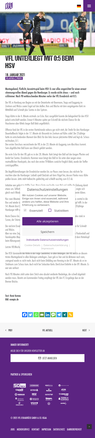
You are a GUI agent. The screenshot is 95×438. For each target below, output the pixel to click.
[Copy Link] (70, 314)
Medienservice (23, 429)
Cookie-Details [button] (32, 245)
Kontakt (35, 429)
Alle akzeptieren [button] (47, 221)
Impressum (46, 429)
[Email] (41, 314)
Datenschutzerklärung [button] (55, 245)
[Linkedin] (47, 314)
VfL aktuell (47, 330)
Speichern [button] (47, 232)
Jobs (13, 429)
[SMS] (53, 314)
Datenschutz (59, 429)
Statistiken (58, 210)
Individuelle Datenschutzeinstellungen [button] (47, 239)
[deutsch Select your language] (79, 6)
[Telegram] (59, 314)
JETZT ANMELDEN (47, 358)
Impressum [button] (47, 248)
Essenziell (33, 210)
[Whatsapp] (36, 314)
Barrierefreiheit (74, 429)
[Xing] (64, 314)
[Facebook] (24, 314)
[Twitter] (30, 314)
